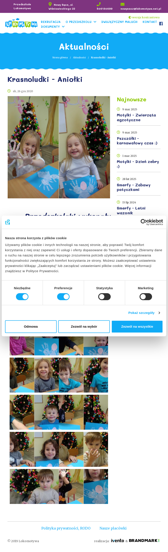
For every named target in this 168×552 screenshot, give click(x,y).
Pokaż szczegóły (141, 313)
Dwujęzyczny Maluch (119, 21)
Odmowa (31, 326)
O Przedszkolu (78, 21)
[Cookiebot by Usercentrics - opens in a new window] (144, 222)
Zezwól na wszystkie (137, 326)
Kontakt (149, 21)
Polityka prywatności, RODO (65, 528)
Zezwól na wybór (84, 326)
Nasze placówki (114, 528)
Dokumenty (49, 26)
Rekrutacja (50, 21)
